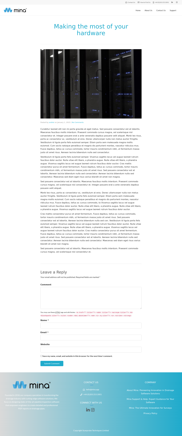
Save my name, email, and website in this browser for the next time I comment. (77, 356)
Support (173, 10)
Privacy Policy (150, 413)
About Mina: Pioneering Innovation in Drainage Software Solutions (150, 392)
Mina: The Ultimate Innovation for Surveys (150, 408)
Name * (44, 320)
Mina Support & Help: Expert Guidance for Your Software (150, 401)
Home (138, 10)
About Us (148, 10)
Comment (45, 284)
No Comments (78, 122)
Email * (44, 332)
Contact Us (161, 10)
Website (45, 344)
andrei (51, 122)
